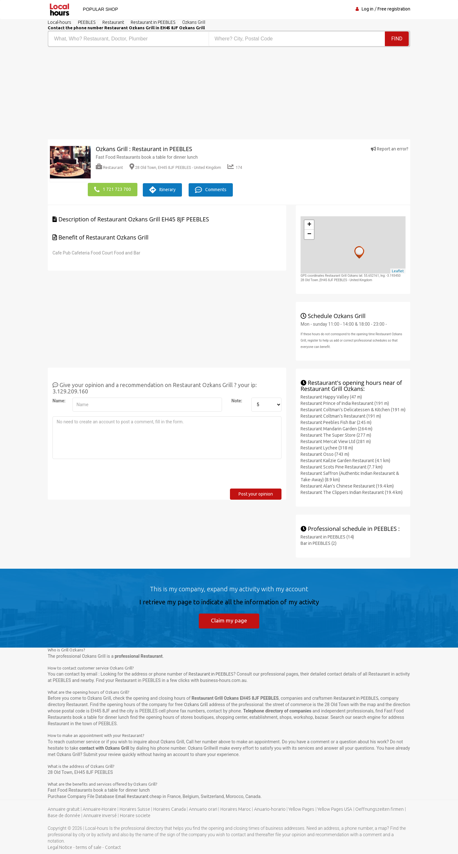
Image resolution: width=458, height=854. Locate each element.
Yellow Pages (301, 808)
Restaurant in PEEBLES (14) (327, 535)
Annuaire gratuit (64, 808)
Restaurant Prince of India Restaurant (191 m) (345, 402)
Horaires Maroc (235, 808)
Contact (113, 847)
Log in (367, 8)
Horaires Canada (169, 808)
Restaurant (109, 167)
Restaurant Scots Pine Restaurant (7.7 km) (342, 466)
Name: (59, 399)
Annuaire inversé (100, 815)
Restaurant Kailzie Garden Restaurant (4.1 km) (345, 459)
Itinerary (165, 188)
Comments (215, 188)
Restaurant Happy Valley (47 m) (331, 396)
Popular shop (98, 9)
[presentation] (100, 475)
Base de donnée (64, 815)
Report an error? (389, 148)
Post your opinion (256, 493)
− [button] (309, 233)
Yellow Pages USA (334, 808)
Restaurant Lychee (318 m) (327, 446)
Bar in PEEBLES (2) (319, 542)
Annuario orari (203, 808)
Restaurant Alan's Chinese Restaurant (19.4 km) (347, 485)
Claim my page (229, 620)
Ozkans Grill (196, 704)
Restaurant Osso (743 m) (325, 453)
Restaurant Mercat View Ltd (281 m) (336, 440)
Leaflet (398, 270)
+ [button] (309, 224)
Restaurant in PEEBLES (211, 673)
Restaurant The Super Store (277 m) (336, 434)
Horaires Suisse (135, 808)
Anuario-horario (270, 808)
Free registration (394, 8)
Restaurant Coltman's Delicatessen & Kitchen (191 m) (353, 408)
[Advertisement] (136, 94)
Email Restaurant (132, 796)
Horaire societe (135, 815)
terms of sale (88, 847)
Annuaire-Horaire (99, 808)
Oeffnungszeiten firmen (379, 808)
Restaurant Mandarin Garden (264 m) (336, 427)
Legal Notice (60, 847)
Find (397, 39)
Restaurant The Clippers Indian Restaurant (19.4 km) (352, 491)
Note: (237, 399)
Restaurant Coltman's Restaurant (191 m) (341, 415)
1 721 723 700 (112, 188)
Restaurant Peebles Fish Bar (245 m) (336, 421)
